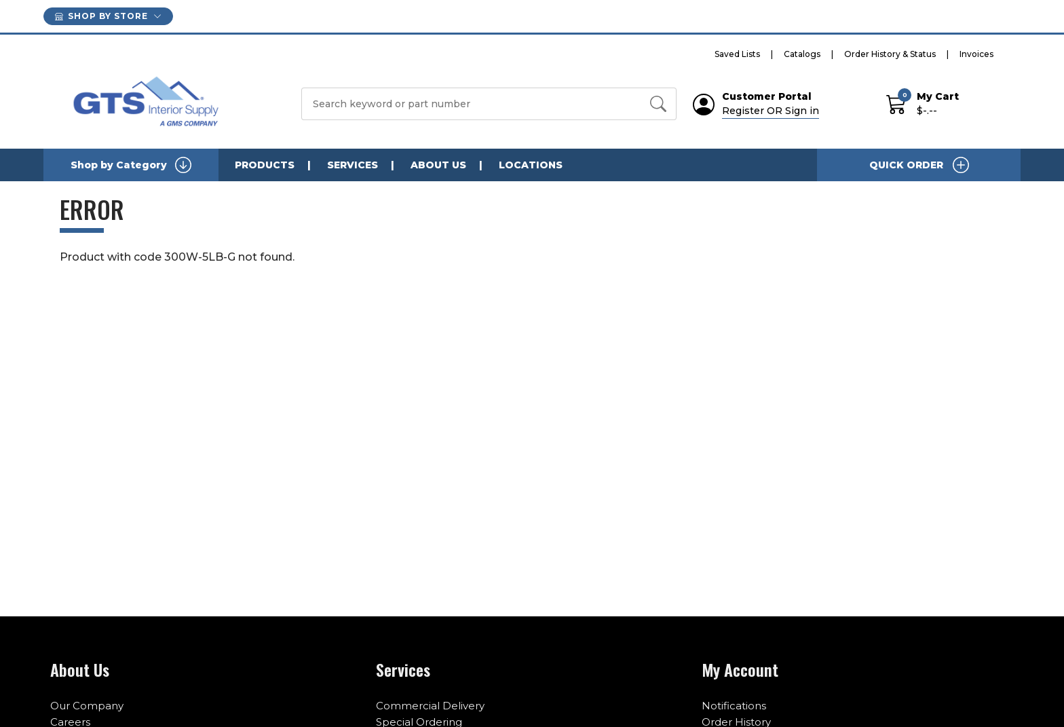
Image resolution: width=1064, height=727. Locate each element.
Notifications (734, 705)
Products (264, 165)
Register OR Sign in (770, 111)
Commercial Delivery (430, 705)
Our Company (87, 705)
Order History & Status (890, 54)
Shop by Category (131, 165)
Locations (531, 165)
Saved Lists (737, 54)
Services (352, 165)
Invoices (976, 54)
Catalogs (802, 54)
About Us (438, 165)
